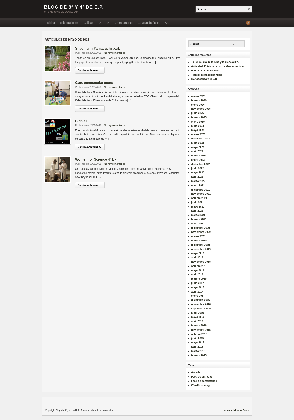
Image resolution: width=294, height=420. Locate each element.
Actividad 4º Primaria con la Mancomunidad (218, 66)
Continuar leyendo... (90, 70)
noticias (50, 22)
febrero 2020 (199, 240)
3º (100, 22)
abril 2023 (197, 151)
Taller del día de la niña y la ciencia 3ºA (215, 62)
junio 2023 (197, 142)
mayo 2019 (197, 253)
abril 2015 (197, 346)
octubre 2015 (199, 334)
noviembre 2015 (201, 329)
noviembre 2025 (201, 108)
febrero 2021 (199, 219)
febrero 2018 (199, 278)
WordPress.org (200, 385)
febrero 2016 (199, 325)
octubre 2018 (199, 266)
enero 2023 (198, 159)
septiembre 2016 (201, 308)
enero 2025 (198, 121)
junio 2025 (197, 113)
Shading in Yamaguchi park (97, 48)
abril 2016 (197, 321)
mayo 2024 (197, 130)
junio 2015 (197, 338)
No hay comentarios (114, 53)
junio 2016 (197, 312)
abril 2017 (197, 291)
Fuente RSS (248, 23)
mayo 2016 (197, 316)
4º (108, 22)
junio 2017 (197, 283)
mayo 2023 (197, 147)
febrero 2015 (199, 355)
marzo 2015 (198, 351)
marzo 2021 (198, 215)
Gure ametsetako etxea (94, 83)
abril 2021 (197, 210)
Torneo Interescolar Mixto (207, 74)
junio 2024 (197, 125)
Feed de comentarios (204, 380)
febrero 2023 (199, 155)
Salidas (88, 22)
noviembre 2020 (201, 232)
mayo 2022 (197, 172)
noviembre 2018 (201, 261)
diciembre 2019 (200, 244)
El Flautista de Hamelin (205, 70)
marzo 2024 (198, 134)
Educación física (149, 22)
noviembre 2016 (201, 304)
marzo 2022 (198, 181)
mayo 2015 (197, 342)
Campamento (124, 22)
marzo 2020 (198, 236)
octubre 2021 (199, 198)
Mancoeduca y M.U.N (204, 78)
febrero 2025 (199, 117)
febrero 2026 (199, 100)
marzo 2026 (198, 96)
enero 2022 (198, 185)
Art (167, 22)
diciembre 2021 (200, 189)
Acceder (196, 372)
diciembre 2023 (200, 138)
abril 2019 (197, 257)
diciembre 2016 (200, 300)
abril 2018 (197, 274)
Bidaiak (81, 121)
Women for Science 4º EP (96, 159)
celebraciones (69, 22)
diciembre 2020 (200, 227)
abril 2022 (197, 176)
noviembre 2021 (201, 193)
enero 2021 (198, 223)
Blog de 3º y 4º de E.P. (74, 7)
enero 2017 (198, 295)
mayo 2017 (197, 287)
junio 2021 (197, 202)
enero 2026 (198, 104)
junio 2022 (197, 168)
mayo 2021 (197, 206)
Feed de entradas (202, 376)
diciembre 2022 (200, 164)
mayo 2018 (197, 270)
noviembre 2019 (201, 249)
